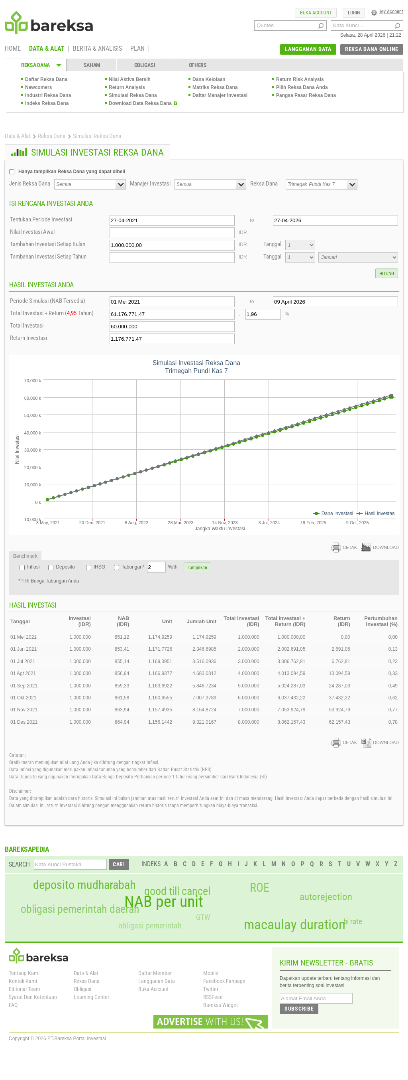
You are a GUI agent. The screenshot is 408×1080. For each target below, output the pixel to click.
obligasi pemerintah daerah (80, 909)
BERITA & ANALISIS (97, 49)
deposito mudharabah (84, 885)
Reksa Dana (51, 136)
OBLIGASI (144, 65)
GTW (203, 917)
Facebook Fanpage (224, 981)
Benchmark (25, 556)
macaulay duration (294, 925)
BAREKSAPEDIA (27, 849)
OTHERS (198, 65)
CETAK (344, 547)
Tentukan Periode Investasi (41, 219)
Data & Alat (17, 136)
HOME (13, 49)
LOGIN (354, 13)
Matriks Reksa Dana (214, 87)
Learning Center (91, 997)
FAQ (13, 1005)
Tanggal (272, 244)
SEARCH (19, 864)
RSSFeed (213, 997)
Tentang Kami (24, 973)
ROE (259, 888)
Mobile (210, 973)
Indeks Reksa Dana (47, 103)
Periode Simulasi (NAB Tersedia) (47, 300)
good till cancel (177, 891)
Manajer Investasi (150, 183)
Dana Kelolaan (209, 79)
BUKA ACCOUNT (316, 13)
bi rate (352, 921)
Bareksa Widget (220, 1005)
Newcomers (38, 87)
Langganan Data (156, 981)
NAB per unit (163, 902)
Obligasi (82, 989)
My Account (387, 11)
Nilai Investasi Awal (32, 231)
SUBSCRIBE (299, 1008)
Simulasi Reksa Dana (133, 95)
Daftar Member (155, 973)
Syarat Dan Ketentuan (33, 997)
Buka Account (153, 989)
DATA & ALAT (47, 49)
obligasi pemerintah (150, 926)
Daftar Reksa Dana (46, 79)
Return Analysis (127, 87)
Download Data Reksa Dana (140, 103)
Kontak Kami (23, 981)
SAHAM (92, 65)
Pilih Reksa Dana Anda (302, 87)
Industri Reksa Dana (48, 95)
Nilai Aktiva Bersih (130, 79)
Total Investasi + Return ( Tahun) (52, 313)
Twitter (210, 989)
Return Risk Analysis (300, 79)
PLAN (137, 49)
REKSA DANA (35, 65)
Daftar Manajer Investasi (219, 95)
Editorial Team (24, 989)
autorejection (326, 897)
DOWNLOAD (380, 547)
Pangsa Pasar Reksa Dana (306, 95)
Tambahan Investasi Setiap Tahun (48, 256)
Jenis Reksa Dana (29, 183)
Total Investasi (26, 325)
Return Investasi (28, 338)
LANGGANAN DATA (308, 49)
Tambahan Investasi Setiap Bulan (47, 244)
